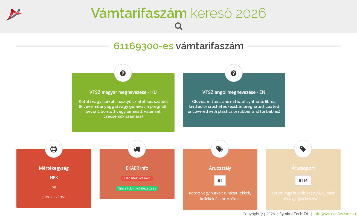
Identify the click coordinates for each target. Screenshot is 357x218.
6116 (303, 180)
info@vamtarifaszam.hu (335, 213)
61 (220, 180)
